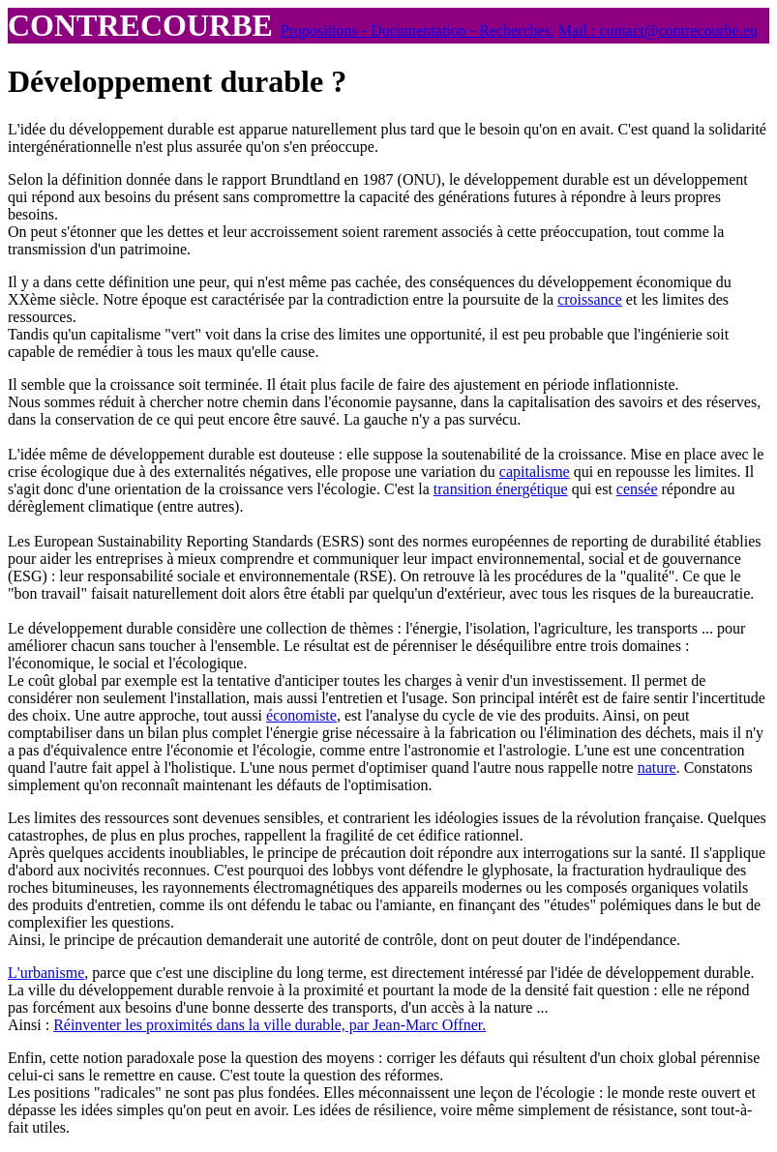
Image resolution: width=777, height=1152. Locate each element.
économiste (301, 715)
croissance (589, 299)
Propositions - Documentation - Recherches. (417, 30)
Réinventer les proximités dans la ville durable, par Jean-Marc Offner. (269, 1025)
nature (657, 767)
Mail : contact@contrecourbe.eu (658, 30)
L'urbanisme (46, 972)
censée (637, 489)
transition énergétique (500, 489)
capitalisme (534, 471)
